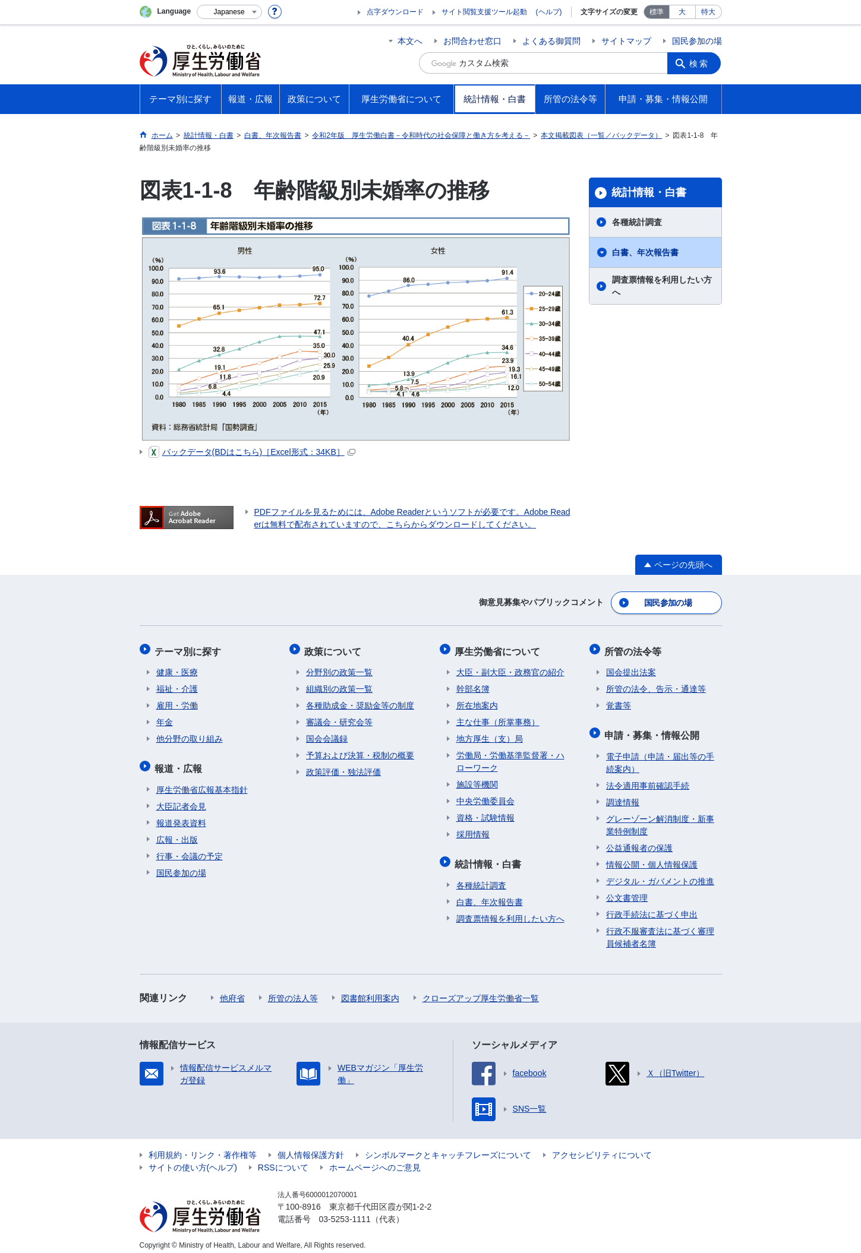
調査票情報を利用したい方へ (662, 286)
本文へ (410, 41)
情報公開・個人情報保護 (652, 857)
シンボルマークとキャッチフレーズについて (448, 1147)
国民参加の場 (697, 41)
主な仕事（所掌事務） (498, 718)
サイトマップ (626, 41)
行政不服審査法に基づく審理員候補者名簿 (660, 930)
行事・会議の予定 (189, 848)
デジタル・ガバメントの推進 (660, 873)
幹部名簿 (473, 684)
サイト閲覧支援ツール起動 (484, 12)
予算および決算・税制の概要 (360, 751)
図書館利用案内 (370, 990)
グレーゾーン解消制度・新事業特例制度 (660, 817)
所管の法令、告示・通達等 (656, 684)
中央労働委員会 (485, 797)
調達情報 (622, 794)
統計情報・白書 (648, 192)
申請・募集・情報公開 (653, 729)
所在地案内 (477, 701)
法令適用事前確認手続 (647, 778)
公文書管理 (627, 890)
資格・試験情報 (485, 813)
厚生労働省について (499, 648)
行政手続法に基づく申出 (652, 907)
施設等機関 (477, 780)
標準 (656, 12)
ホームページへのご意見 (375, 1160)
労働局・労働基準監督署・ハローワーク (510, 757)
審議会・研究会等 (339, 718)
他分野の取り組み (189, 734)
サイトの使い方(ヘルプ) (193, 1160)
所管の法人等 (293, 990)
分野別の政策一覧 (339, 668)
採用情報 (473, 830)
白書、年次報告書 (645, 252)
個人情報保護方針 (310, 1147)
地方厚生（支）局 (489, 734)
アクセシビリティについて (602, 1147)
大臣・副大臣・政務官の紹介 (510, 668)
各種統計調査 (637, 222)
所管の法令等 (634, 648)
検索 (700, 63)
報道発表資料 (181, 815)
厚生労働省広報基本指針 (202, 782)
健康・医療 (177, 668)
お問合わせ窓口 (472, 41)
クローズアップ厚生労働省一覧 (480, 990)
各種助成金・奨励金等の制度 (360, 701)
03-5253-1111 (345, 1211)
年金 (164, 718)
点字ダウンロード (395, 12)
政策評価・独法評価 (343, 768)
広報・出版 (177, 832)
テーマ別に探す (189, 648)
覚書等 (618, 701)
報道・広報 (180, 762)
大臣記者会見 (181, 798)
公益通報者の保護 (639, 840)
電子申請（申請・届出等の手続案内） (660, 755)
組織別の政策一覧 (339, 684)
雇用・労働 (177, 701)
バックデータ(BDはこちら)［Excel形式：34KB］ (252, 452)
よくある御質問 (551, 41)
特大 (708, 12)
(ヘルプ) (549, 12)
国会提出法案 (631, 668)
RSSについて (283, 1160)
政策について (334, 648)
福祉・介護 (177, 684)
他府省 (232, 990)
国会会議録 (327, 734)
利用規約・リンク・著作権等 (203, 1147)
